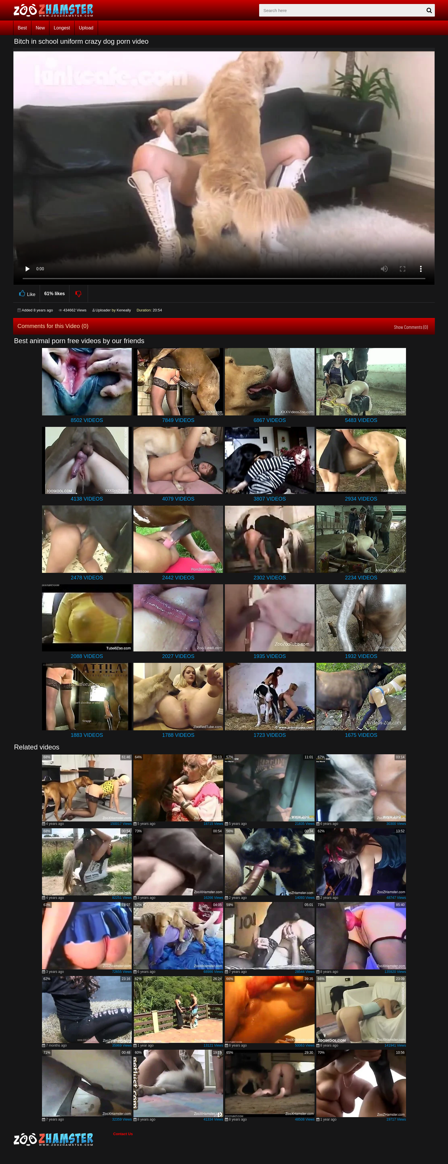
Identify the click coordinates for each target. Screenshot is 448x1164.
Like (26, 293)
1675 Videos (361, 735)
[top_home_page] (56, 10)
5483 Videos (361, 420)
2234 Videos (361, 578)
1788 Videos (178, 735)
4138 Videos (87, 499)
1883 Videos (87, 735)
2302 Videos (269, 578)
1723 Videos (269, 735)
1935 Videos (269, 656)
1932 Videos (361, 656)
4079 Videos (178, 499)
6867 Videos (269, 420)
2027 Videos (178, 656)
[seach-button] (429, 10)
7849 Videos (178, 420)
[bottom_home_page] (63, 1139)
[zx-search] (347, 10)
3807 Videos (269, 499)
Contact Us (123, 1134)
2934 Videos (361, 499)
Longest (62, 27)
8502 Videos (87, 420)
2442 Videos (178, 578)
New (40, 27)
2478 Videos (87, 578)
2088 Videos (87, 656)
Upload (86, 27)
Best (22, 27)
